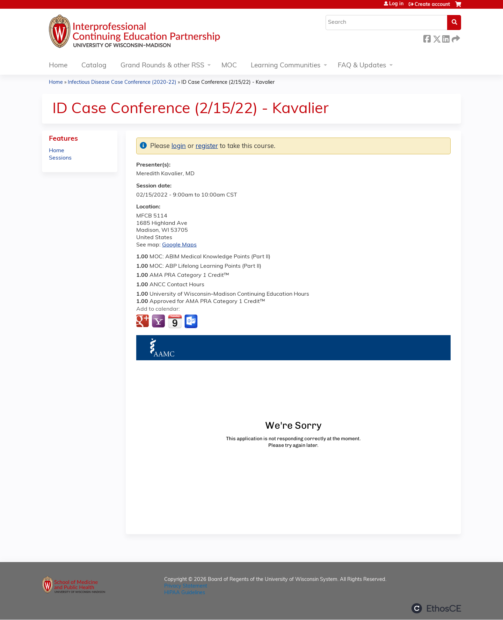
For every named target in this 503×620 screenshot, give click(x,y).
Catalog (94, 65)
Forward (455, 38)
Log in (396, 4)
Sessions (60, 158)
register (207, 146)
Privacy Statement (185, 586)
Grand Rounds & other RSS (162, 65)
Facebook (426, 38)
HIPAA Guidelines (184, 593)
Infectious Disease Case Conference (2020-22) (122, 82)
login (179, 146)
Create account (432, 4)
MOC (229, 65)
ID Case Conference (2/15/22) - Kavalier (228, 82)
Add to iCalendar (175, 321)
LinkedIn (445, 38)
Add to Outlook (191, 322)
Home (58, 65)
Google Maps (179, 245)
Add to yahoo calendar (159, 322)
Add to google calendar (143, 322)
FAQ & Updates (362, 65)
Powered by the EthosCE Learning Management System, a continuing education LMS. (436, 608)
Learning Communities (286, 65)
